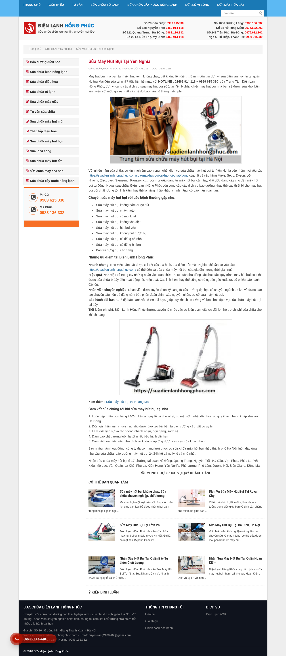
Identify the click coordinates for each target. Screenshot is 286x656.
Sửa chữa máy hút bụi (46, 141)
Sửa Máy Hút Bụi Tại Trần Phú (140, 525)
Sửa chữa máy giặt (44, 101)
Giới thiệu (56, 4)
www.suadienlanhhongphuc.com (56, 635)
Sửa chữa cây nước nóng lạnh (152, 4)
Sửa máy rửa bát (230, 4)
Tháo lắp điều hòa (43, 131)
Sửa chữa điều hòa (44, 81)
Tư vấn (77, 4)
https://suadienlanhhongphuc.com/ (112, 269)
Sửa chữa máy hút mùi (46, 121)
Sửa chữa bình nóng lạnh (48, 72)
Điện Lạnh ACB (216, 614)
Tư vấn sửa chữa (42, 111)
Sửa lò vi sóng (197, 4)
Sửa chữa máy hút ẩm (46, 161)
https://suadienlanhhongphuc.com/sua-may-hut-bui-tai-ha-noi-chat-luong (138, 175)
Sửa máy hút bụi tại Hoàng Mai (127, 402)
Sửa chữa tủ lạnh (105, 4)
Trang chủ (32, 4)
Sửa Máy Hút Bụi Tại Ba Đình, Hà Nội (234, 525)
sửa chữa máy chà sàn (46, 171)
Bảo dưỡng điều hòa (45, 62)
